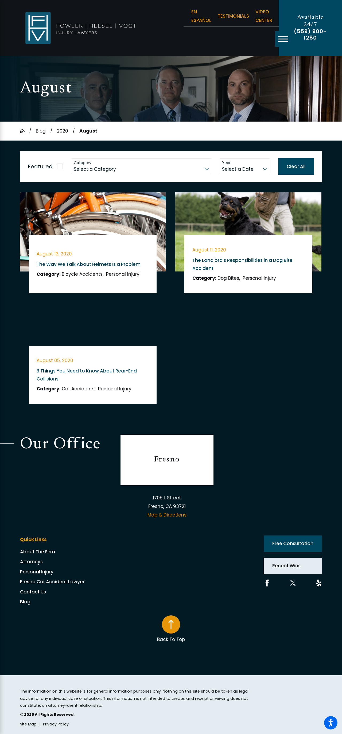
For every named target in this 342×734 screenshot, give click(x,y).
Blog (41, 131)
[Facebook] (267, 583)
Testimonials (233, 16)
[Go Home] (24, 131)
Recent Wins (286, 565)
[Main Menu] (283, 39)
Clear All (296, 166)
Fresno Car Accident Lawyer (52, 581)
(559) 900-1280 (310, 34)
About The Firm (37, 552)
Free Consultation (292, 543)
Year (226, 163)
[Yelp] (318, 583)
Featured (40, 166)
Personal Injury (36, 572)
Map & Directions (166, 515)
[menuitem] (70, 552)
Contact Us (33, 592)
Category (82, 163)
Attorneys (31, 561)
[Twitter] (293, 583)
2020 (62, 131)
